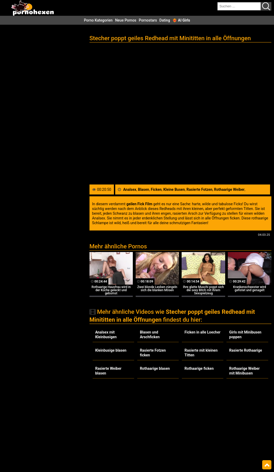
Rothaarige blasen (155, 368)
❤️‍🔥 (181, 20)
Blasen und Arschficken (150, 334)
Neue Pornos (125, 20)
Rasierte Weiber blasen (108, 370)
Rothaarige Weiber (229, 189)
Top (266, 465)
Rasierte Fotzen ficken (153, 352)
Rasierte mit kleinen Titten (201, 352)
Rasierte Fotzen (200, 189)
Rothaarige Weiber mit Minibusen (244, 370)
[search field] (239, 6)
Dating (164, 20)
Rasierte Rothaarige (245, 350)
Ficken (156, 189)
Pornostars (148, 20)
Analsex (129, 189)
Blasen (143, 189)
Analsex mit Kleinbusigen (106, 334)
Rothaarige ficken (199, 368)
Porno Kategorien (98, 20)
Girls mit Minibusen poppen (245, 334)
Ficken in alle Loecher (202, 332)
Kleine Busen (174, 189)
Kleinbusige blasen (111, 350)
